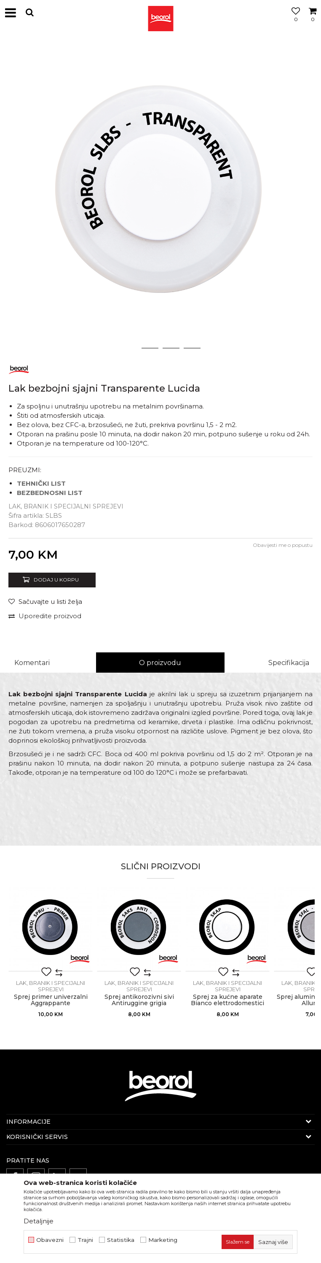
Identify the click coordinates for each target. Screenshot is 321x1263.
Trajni (85, 1240)
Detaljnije (39, 1221)
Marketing (162, 1240)
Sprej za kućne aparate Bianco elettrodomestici (227, 1000)
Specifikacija (288, 663)
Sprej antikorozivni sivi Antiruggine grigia (139, 1000)
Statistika (120, 1240)
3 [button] (171, 348)
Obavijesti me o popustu (283, 545)
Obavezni (50, 1240)
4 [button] (192, 348)
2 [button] (150, 348)
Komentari (32, 663)
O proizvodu (160, 663)
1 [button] (129, 348)
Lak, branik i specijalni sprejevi (65, 506)
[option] (160, 197)
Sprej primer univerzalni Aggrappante (51, 1000)
